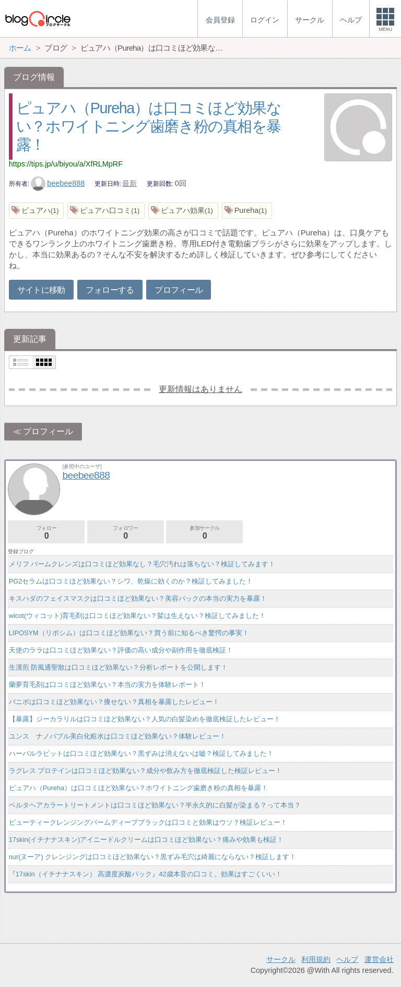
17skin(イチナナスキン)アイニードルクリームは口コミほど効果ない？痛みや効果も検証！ (146, 839)
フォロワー (125, 532)
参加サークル (204, 532)
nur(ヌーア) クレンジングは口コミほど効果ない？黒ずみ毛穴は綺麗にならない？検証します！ (153, 857)
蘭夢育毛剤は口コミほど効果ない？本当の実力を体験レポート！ (107, 684)
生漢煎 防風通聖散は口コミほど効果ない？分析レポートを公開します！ (118, 667)
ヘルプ (347, 959)
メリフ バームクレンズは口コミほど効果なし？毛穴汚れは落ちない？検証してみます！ (142, 564)
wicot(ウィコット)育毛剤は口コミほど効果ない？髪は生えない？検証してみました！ (137, 616)
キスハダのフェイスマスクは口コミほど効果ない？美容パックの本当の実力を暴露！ (138, 598)
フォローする (110, 290)
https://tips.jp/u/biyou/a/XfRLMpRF (66, 164)
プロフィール (179, 290)
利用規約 (316, 959)
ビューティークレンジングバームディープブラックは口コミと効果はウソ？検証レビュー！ (148, 822)
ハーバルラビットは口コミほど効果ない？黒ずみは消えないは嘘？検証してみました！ (141, 753)
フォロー (46, 532)
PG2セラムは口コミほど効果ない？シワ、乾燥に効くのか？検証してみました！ (131, 581)
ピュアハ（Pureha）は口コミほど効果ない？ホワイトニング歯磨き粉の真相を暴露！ (148, 126)
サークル (281, 959)
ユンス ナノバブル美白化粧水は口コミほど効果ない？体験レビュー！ (117, 736)
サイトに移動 (41, 290)
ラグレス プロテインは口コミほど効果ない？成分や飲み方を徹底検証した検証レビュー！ (145, 771)
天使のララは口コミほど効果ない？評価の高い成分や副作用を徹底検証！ (121, 650)
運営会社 (379, 959)
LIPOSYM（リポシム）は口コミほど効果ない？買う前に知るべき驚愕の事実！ (129, 633)
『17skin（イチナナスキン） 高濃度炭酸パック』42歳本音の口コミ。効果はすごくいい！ (145, 874)
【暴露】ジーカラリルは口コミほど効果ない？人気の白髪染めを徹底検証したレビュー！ (144, 719)
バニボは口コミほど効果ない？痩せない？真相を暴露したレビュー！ (114, 702)
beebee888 (58, 183)
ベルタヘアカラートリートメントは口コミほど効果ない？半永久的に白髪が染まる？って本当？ (155, 805)
